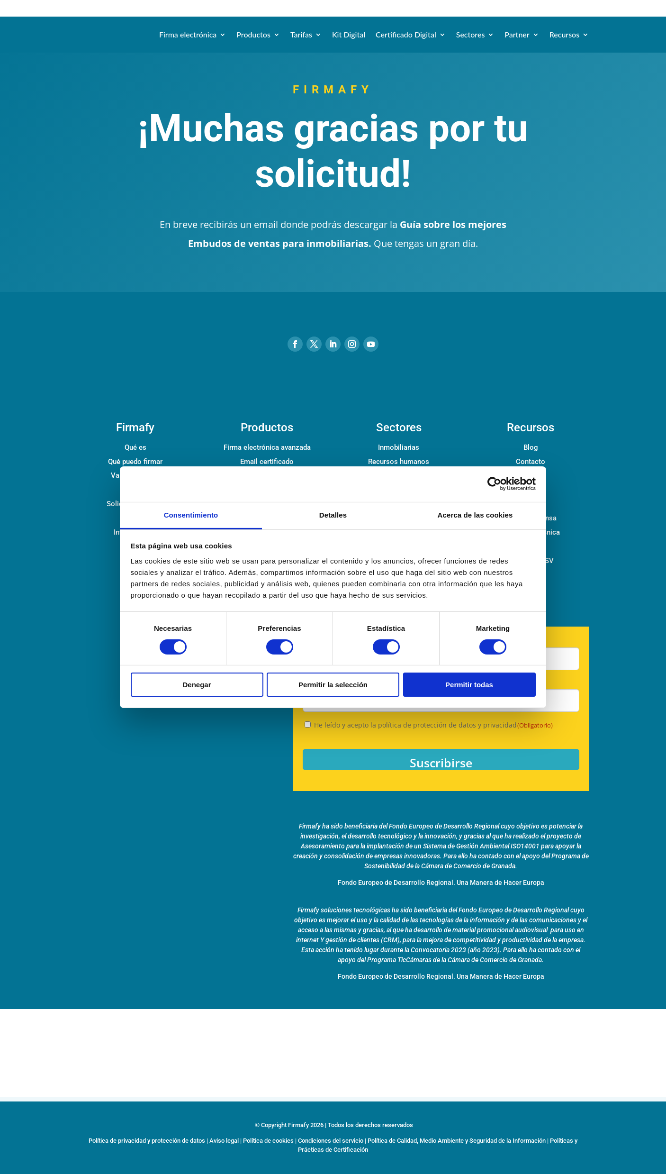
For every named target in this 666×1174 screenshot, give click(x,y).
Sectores (470, 34)
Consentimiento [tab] (191, 514)
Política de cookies (268, 1140)
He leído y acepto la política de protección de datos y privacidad (433, 724)
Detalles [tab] (333, 514)
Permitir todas (469, 685)
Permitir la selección (333, 685)
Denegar (196, 685)
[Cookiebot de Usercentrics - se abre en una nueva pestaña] (494, 484)
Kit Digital (348, 34)
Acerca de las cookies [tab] (475, 514)
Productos (253, 34)
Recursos (564, 34)
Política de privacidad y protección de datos (147, 1140)
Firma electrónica (187, 34)
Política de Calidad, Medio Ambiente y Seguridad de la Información (457, 1140)
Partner (516, 34)
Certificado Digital (406, 34)
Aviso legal (224, 1140)
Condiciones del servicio (330, 1140)
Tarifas (301, 34)
